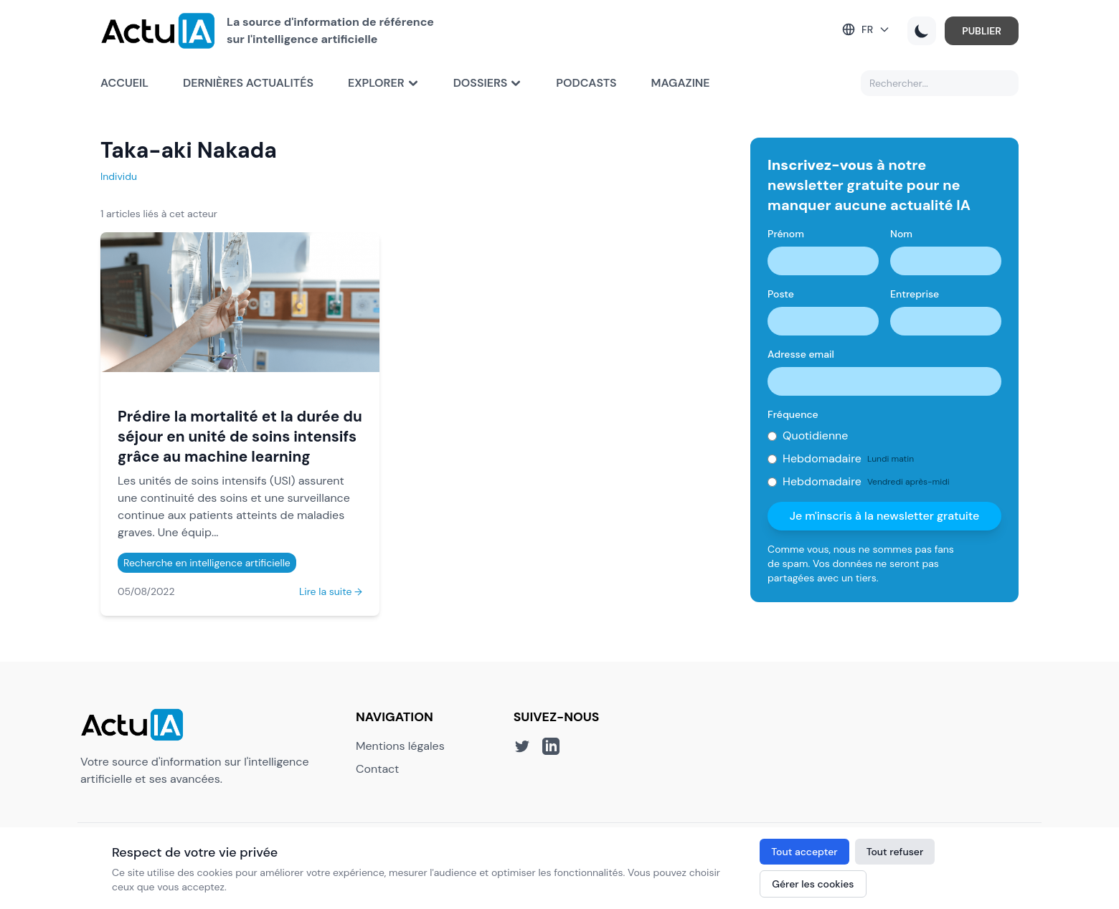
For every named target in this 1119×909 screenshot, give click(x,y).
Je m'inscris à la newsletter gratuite (885, 515)
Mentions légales (400, 745)
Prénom (786, 233)
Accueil (124, 82)
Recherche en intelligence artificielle (207, 562)
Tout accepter (804, 851)
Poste (781, 293)
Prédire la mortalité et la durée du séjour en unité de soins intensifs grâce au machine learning (240, 436)
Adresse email (801, 354)
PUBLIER (981, 30)
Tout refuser (895, 851)
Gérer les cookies (813, 883)
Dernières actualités (248, 82)
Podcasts (586, 82)
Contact (377, 768)
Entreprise (914, 293)
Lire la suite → (330, 591)
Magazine (680, 82)
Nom (901, 233)
